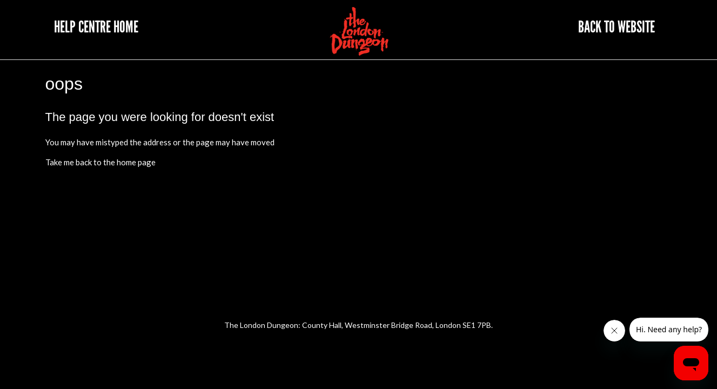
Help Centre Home (96, 27)
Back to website (616, 27)
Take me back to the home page (100, 162)
